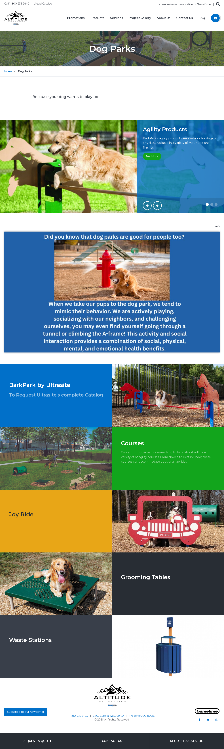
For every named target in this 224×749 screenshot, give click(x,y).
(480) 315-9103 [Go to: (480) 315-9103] (79, 715)
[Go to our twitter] (208, 720)
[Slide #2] (211, 204)
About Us (163, 18)
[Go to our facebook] (199, 720)
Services (116, 18)
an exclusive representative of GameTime (185, 4)
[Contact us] (215, 18)
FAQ (202, 18)
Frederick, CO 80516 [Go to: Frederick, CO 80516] (142, 715)
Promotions (76, 18)
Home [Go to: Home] (8, 71)
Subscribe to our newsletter (25, 711)
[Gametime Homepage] (207, 713)
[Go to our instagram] (217, 720)
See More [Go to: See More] (152, 156)
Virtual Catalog (43, 3)
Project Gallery (140, 18)
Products (97, 18)
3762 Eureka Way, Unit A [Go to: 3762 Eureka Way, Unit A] (109, 715)
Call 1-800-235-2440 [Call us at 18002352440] (17, 3)
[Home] (15, 17)
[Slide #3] (216, 204)
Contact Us (184, 18)
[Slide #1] (207, 204)
